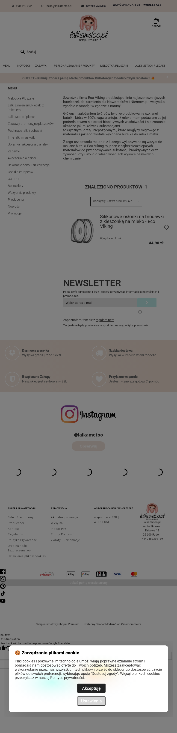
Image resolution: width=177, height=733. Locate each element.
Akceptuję (91, 688)
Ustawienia (91, 701)
